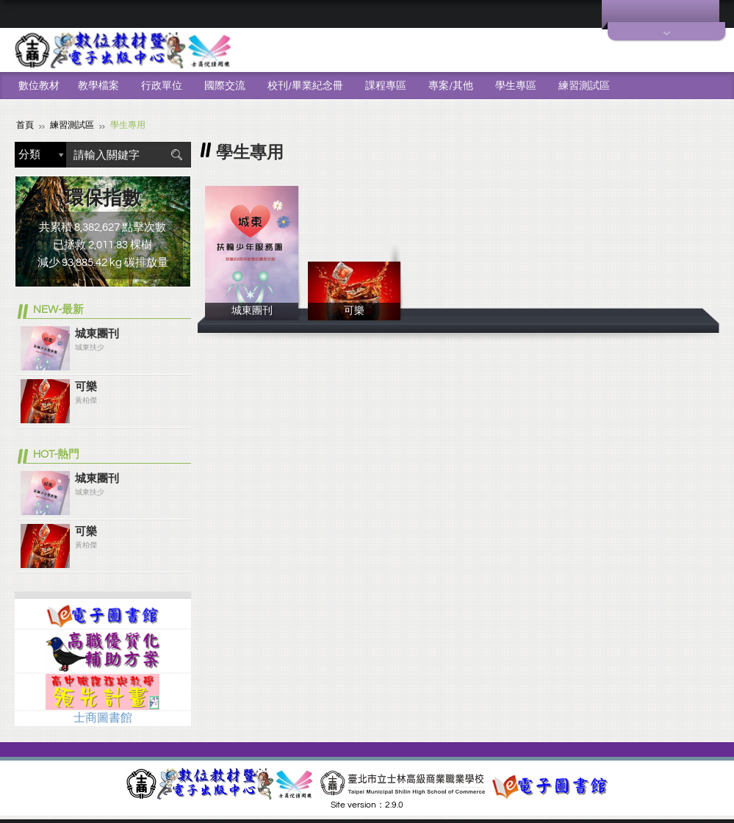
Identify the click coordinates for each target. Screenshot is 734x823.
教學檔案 (98, 86)
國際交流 (224, 86)
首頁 (25, 125)
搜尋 (176, 155)
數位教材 (39, 86)
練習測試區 (584, 86)
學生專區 (515, 86)
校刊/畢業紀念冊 (305, 86)
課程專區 (385, 86)
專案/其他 (450, 86)
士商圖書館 (102, 718)
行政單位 (161, 86)
